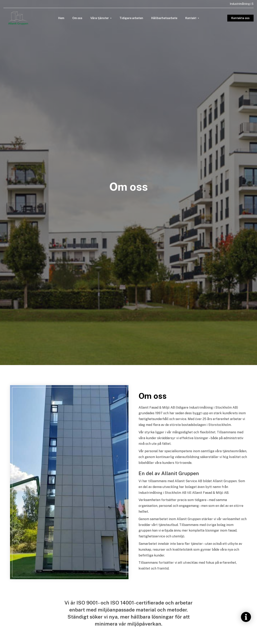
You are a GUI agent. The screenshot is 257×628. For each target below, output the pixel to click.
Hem (61, 18)
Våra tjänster (99, 18)
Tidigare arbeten (131, 18)
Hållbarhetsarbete (164, 18)
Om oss (77, 18)
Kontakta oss (239, 18)
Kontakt (190, 18)
